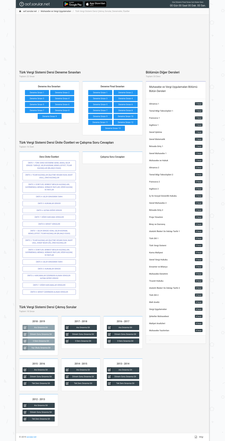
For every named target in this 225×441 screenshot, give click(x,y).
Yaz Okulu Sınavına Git (37, 347)
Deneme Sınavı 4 (62, 98)
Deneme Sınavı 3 (37, 98)
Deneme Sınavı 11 (100, 122)
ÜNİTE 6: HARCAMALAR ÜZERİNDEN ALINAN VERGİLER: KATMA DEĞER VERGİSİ (49, 277)
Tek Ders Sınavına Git (36, 383)
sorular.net (31, 437)
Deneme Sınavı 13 (113, 128)
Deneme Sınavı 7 (37, 110)
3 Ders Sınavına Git (36, 341)
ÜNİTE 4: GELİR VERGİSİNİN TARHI (49, 197)
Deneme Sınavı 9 (49, 116)
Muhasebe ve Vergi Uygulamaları (56, 11)
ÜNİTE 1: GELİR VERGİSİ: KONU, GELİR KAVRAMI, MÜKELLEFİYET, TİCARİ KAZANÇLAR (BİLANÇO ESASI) (49, 232)
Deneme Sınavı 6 (62, 104)
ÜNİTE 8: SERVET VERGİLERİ (49, 224)
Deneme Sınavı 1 (37, 92)
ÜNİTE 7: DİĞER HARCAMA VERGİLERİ (49, 217)
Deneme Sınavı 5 (37, 104)
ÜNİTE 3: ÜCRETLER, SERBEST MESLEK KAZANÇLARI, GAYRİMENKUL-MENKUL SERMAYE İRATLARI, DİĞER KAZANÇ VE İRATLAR (49, 187)
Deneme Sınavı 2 (62, 92)
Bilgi (199, 437)
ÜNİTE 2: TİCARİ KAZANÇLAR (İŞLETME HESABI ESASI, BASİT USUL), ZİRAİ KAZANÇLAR (49, 176)
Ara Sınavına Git (35, 327)
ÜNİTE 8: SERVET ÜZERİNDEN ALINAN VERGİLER (49, 292)
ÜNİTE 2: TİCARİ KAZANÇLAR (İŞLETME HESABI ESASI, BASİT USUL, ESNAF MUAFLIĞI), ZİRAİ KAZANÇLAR (49, 241)
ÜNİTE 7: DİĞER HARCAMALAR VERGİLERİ (49, 285)
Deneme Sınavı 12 (125, 122)
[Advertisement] (112, 39)
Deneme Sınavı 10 (125, 116)
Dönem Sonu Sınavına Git (37, 334)
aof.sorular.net (28, 11)
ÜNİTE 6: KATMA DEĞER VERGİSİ (49, 210)
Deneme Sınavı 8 (62, 110)
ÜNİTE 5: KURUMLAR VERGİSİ (49, 203)
